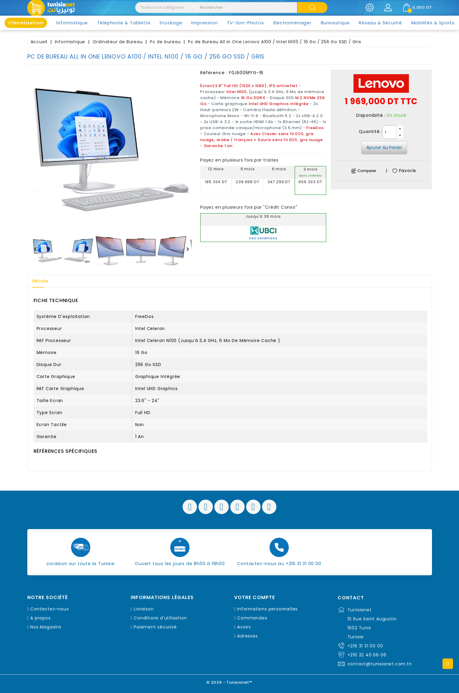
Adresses (247, 636)
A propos (40, 618)
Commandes (252, 618)
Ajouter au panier (384, 147)
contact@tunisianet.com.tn (379, 664)
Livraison (143, 609)
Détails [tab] (40, 281)
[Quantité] (389, 132)
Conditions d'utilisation (160, 618)
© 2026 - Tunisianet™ (229, 682)
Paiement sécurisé (155, 627)
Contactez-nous (49, 609)
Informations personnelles (267, 609)
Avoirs (244, 627)
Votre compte (254, 597)
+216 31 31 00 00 (365, 646)
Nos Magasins (45, 627)
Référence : (214, 73)
